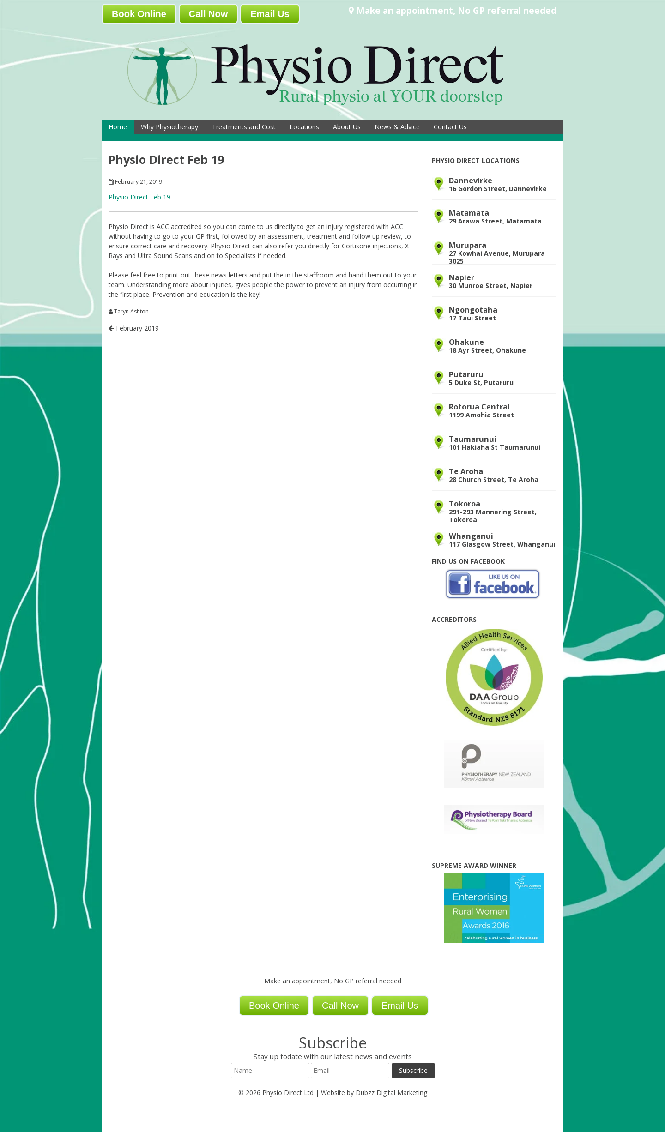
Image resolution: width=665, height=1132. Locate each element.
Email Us (269, 14)
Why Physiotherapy (169, 126)
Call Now (208, 14)
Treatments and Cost (244, 126)
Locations (304, 126)
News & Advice (397, 126)
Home (118, 126)
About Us (347, 126)
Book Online (139, 14)
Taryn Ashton (131, 311)
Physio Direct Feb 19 (139, 197)
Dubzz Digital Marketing (391, 1092)
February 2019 (134, 328)
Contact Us (450, 126)
